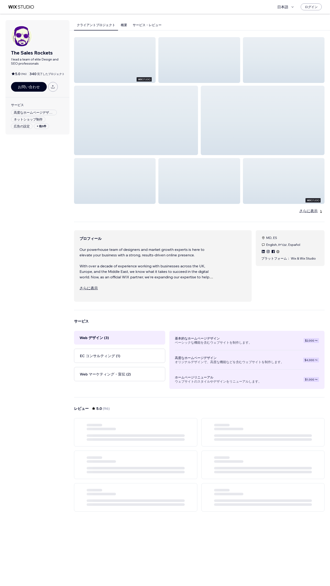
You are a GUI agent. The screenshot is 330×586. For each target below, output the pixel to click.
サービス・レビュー (147, 25)
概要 (124, 25)
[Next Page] (232, 573)
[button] (115, 60)
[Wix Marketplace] (21, 7)
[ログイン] (311, 6)
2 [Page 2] (183, 573)
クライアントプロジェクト (96, 25)
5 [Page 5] (208, 573)
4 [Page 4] (199, 573)
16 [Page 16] (224, 573)
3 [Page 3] (191, 573)
